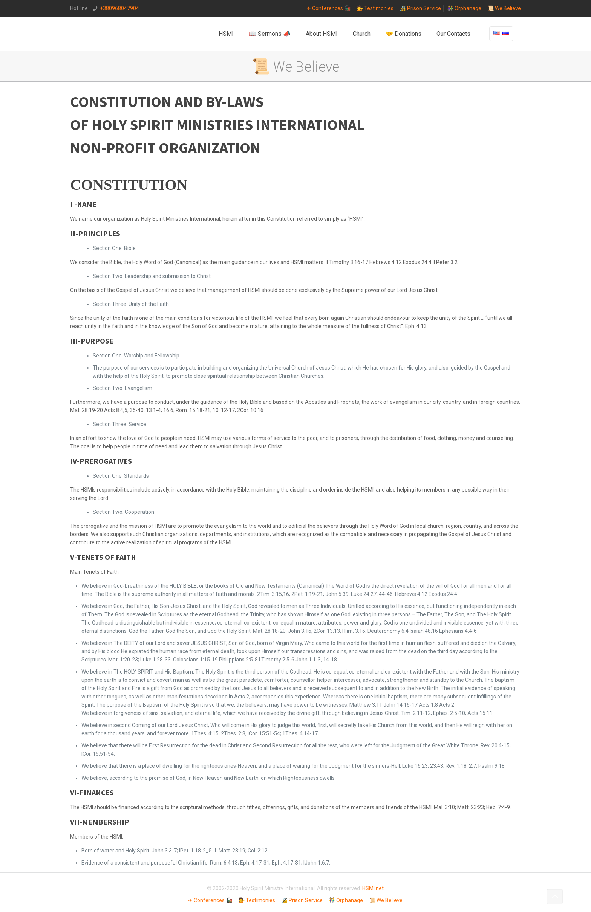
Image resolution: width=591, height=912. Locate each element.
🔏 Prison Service (420, 8)
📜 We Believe (504, 8)
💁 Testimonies (375, 8)
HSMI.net (373, 888)
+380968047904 (119, 8)
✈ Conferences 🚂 (328, 8)
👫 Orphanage (464, 8)
